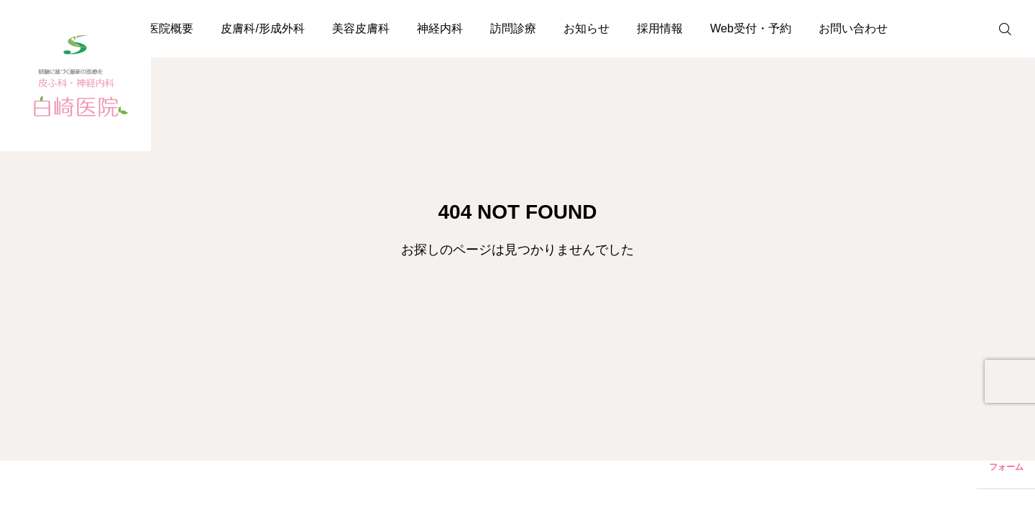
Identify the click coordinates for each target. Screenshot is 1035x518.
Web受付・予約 (750, 28)
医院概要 (170, 28)
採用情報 (660, 28)
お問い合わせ (853, 28)
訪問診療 (513, 28)
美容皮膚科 (361, 28)
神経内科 (440, 28)
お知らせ (587, 28)
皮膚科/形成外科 (262, 28)
